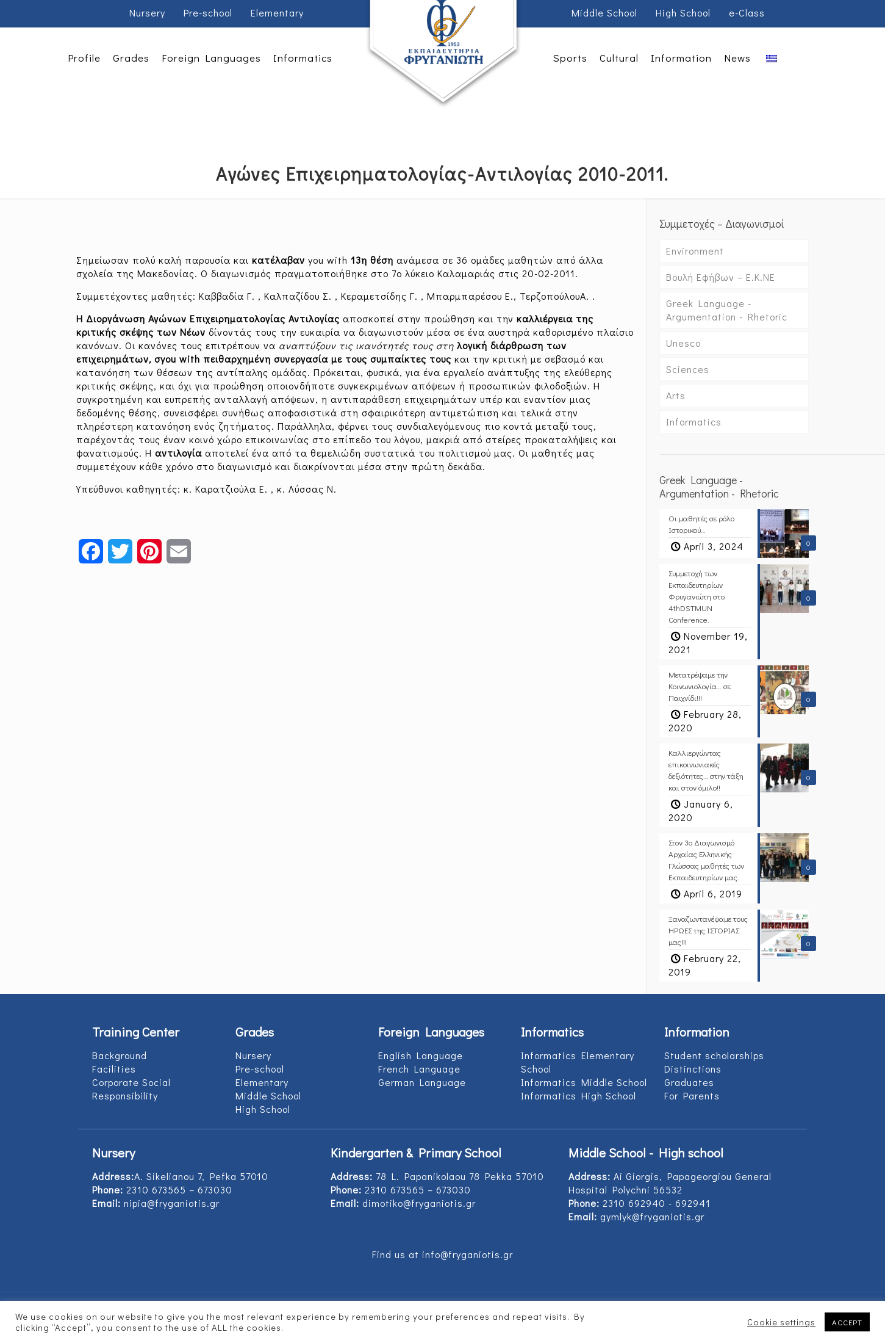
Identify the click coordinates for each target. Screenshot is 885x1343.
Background (119, 1055)
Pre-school (208, 12)
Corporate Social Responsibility (131, 1089)
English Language (420, 1055)
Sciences (687, 369)
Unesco (683, 342)
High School (683, 12)
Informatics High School (578, 1095)
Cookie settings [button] (781, 1322)
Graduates (689, 1082)
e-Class (747, 12)
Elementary (277, 12)
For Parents (692, 1095)
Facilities (114, 1068)
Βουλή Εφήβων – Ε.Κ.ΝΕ (720, 276)
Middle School (604, 12)
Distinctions (693, 1068)
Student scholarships (714, 1055)
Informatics (694, 421)
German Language (422, 1082)
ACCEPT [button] (847, 1322)
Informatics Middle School (584, 1082)
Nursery (147, 12)
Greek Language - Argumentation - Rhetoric (726, 310)
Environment (695, 250)
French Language (419, 1068)
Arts (676, 395)
